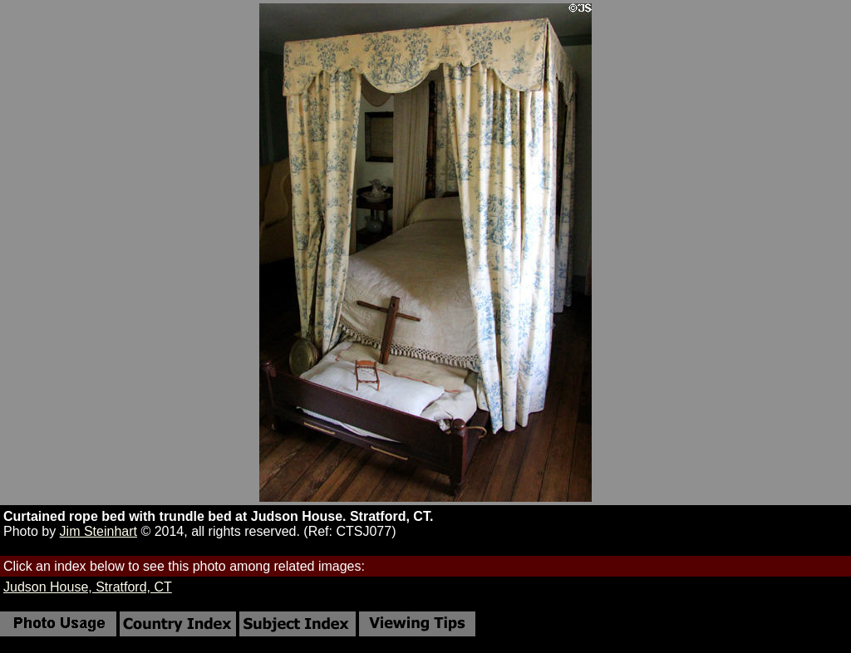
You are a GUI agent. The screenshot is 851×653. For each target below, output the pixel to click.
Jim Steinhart (98, 531)
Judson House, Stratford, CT (87, 587)
